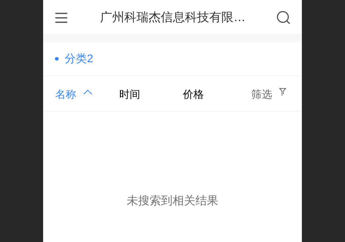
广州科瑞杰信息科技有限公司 (179, 17)
